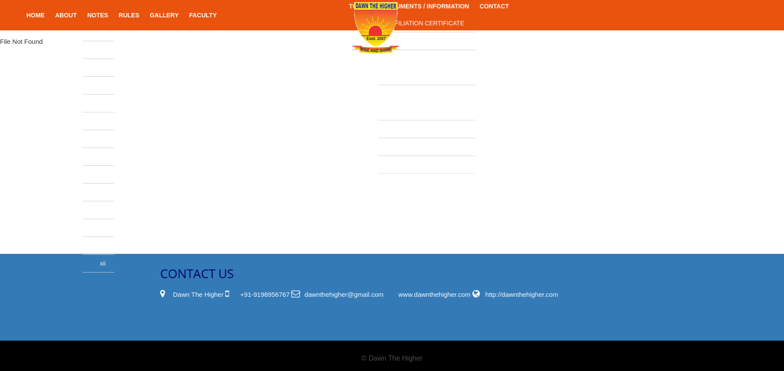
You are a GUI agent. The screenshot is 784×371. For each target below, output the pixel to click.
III (124, 121)
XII (123, 263)
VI (124, 174)
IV (124, 138)
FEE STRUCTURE (391, 144)
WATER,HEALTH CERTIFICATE (389, 82)
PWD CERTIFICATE (393, 20)
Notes (118, 15)
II (124, 103)
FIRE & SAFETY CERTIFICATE (388, 47)
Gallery (184, 15)
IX (124, 227)
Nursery (122, 32)
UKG (121, 67)
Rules (149, 15)
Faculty (224, 15)
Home (56, 15)
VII (123, 192)
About (86, 15)
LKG (122, 49)
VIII (122, 210)
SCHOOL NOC (386, 108)
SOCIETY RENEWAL (395, 126)
